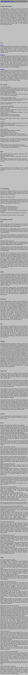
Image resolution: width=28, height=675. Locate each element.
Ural (12, 1)
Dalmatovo (2, 54)
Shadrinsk (2, 69)
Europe (5, 1)
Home (2, 1)
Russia (9, 1)
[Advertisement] (14, 34)
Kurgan (1, 45)
